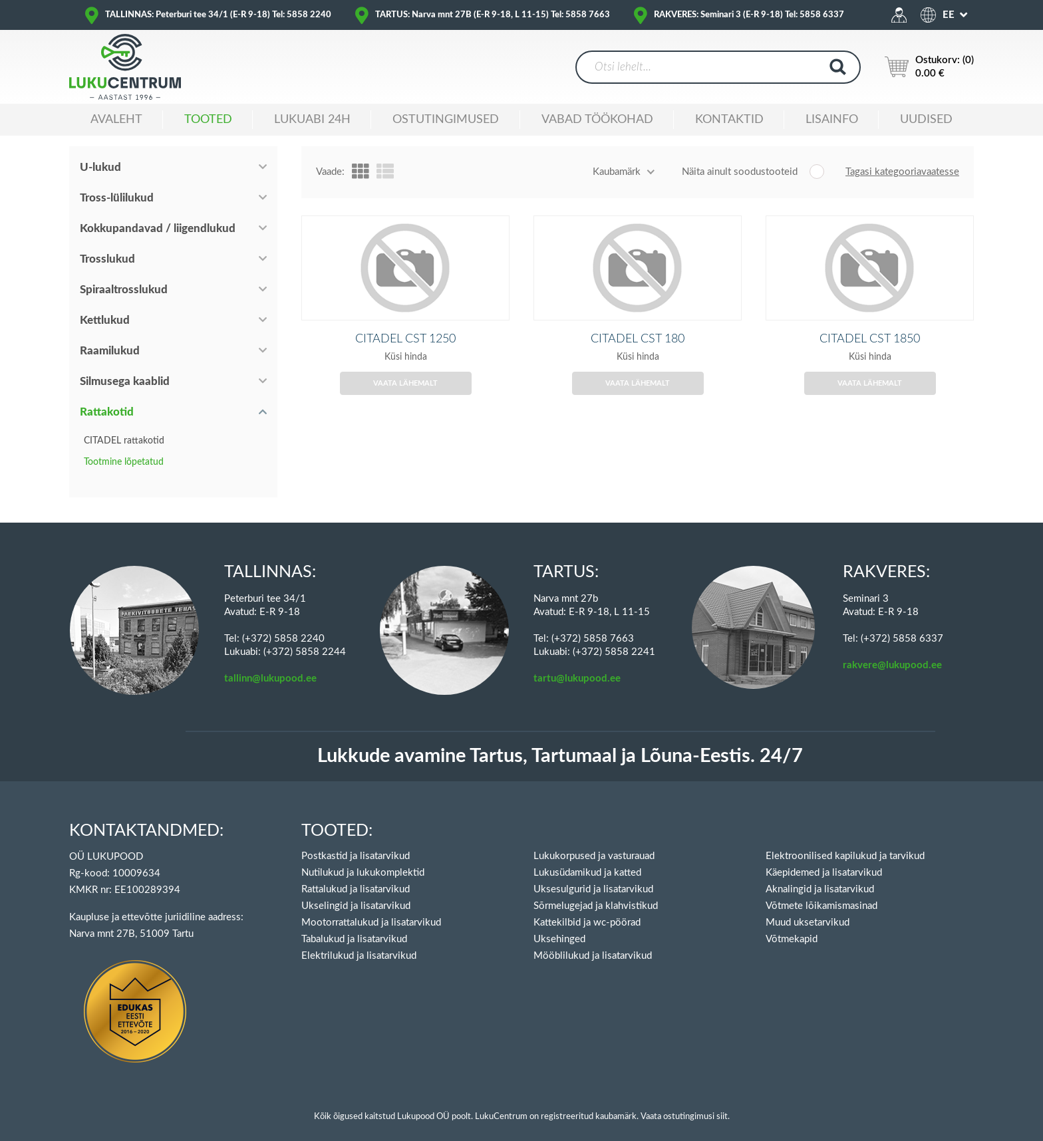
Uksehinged (559, 925)
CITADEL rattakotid (124, 440)
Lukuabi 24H (312, 120)
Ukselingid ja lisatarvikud (355, 891)
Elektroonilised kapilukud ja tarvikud (845, 841)
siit (722, 1102)
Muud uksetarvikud (807, 908)
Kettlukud (105, 320)
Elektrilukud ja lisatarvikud (358, 941)
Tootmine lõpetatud (124, 462)
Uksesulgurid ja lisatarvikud (593, 875)
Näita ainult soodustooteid (740, 172)
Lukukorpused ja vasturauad (594, 841)
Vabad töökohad (597, 120)
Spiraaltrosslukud (124, 289)
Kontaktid (729, 120)
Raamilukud (110, 350)
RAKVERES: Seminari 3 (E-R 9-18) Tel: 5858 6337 (749, 15)
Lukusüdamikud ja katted (587, 858)
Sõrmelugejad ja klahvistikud (595, 891)
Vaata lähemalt (405, 403)
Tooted (208, 120)
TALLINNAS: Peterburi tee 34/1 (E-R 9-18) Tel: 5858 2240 (218, 15)
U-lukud (100, 167)
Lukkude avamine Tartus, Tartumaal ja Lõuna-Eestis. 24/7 (560, 741)
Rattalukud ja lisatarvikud (355, 875)
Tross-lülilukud (117, 197)
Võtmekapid (792, 925)
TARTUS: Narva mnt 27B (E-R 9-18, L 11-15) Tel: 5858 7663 (492, 15)
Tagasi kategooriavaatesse (902, 172)
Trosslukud (107, 259)
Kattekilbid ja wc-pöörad (587, 908)
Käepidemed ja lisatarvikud (824, 858)
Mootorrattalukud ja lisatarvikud (371, 908)
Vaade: (330, 172)
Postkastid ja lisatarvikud (355, 841)
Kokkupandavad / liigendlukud (157, 228)
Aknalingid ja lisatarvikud (820, 875)
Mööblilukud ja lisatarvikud (592, 941)
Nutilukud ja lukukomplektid (362, 858)
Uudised (926, 120)
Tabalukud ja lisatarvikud (354, 925)
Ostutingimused (445, 120)
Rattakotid (107, 412)
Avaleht (116, 120)
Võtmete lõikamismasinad (821, 891)
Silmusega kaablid (125, 381)
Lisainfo (832, 120)
